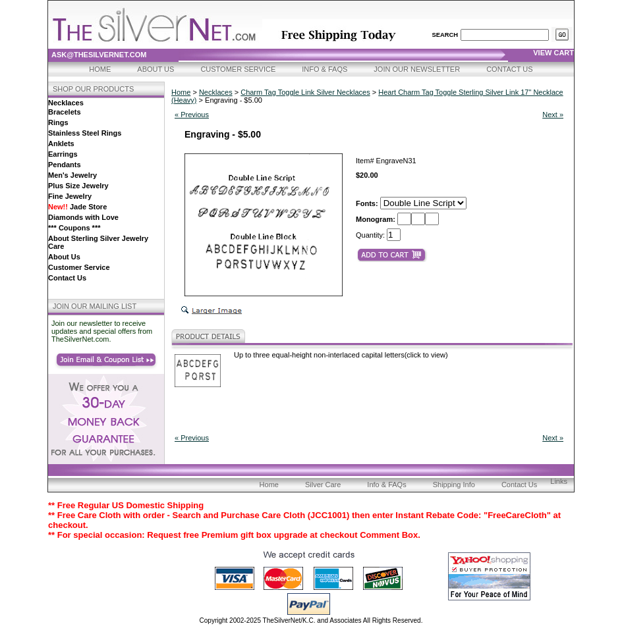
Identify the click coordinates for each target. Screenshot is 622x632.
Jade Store (77, 207)
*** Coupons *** (74, 228)
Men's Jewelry (72, 175)
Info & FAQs (324, 69)
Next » (552, 114)
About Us (155, 69)
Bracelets (64, 112)
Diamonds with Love (83, 217)
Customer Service (237, 69)
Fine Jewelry (70, 196)
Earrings (63, 154)
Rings (58, 122)
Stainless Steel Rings (84, 133)
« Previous (192, 114)
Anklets (61, 143)
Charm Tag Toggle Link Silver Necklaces (305, 92)
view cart (553, 53)
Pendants (64, 165)
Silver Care (323, 484)
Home (100, 69)
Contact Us (509, 69)
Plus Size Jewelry (78, 186)
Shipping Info (454, 484)
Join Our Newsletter (417, 69)
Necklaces (66, 103)
